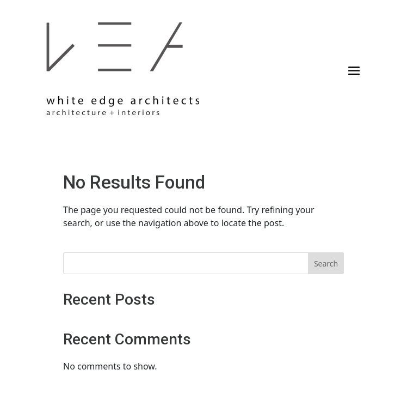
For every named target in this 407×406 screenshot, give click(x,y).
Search (326, 263)
